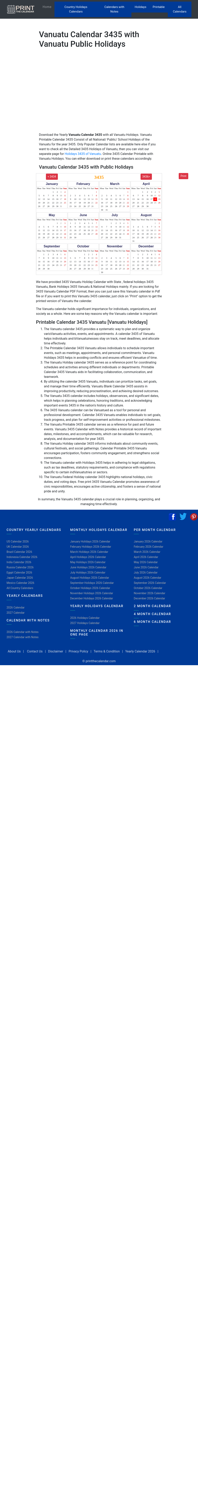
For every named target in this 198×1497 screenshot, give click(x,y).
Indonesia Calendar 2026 (22, 557)
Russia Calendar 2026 (20, 567)
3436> (146, 176)
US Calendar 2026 (18, 541)
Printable (159, 7)
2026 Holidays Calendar (85, 617)
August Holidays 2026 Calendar (89, 577)
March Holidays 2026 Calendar (89, 551)
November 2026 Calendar (149, 593)
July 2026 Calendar (145, 572)
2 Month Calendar (152, 606)
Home (48, 7)
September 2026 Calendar (150, 582)
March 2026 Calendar (147, 551)
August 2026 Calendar (147, 577)
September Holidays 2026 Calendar (92, 582)
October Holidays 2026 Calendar (90, 588)
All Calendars (179, 9)
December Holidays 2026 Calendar (91, 598)
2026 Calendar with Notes (23, 632)
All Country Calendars (20, 588)
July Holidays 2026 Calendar (87, 572)
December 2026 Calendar (149, 598)
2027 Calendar (16, 612)
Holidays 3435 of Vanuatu (83, 154)
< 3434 (52, 176)
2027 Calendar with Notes (23, 637)
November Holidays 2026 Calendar (91, 593)
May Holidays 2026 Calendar (88, 562)
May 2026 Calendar (146, 562)
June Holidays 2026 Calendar (88, 567)
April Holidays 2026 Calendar (88, 557)
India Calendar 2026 (19, 562)
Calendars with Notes (114, 9)
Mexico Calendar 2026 (20, 582)
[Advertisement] (23, 127)
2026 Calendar (16, 607)
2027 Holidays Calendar (85, 623)
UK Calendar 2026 (18, 546)
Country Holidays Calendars (75, 9)
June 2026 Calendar (146, 567)
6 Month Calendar (152, 622)
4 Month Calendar (152, 614)
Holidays (140, 7)
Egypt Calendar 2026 (19, 572)
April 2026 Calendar (146, 557)
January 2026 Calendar (148, 541)
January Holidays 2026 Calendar (90, 541)
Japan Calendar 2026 (20, 577)
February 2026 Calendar (148, 546)
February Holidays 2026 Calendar (90, 546)
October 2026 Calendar (148, 588)
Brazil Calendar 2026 (19, 551)
